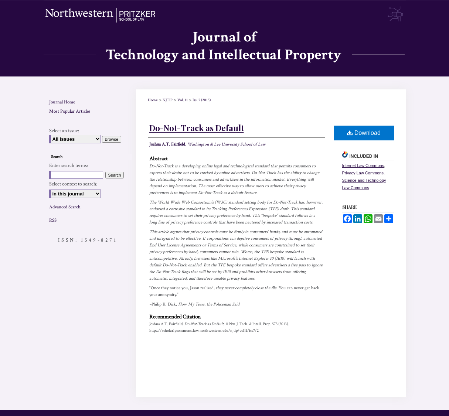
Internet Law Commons (363, 165)
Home (153, 100)
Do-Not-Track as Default (196, 127)
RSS (53, 220)
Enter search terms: (68, 165)
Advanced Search (65, 207)
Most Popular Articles (70, 111)
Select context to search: (73, 184)
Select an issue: (64, 130)
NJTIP (168, 100)
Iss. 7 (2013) (202, 100)
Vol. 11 (182, 100)
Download (364, 133)
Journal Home (62, 102)
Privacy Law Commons (363, 173)
